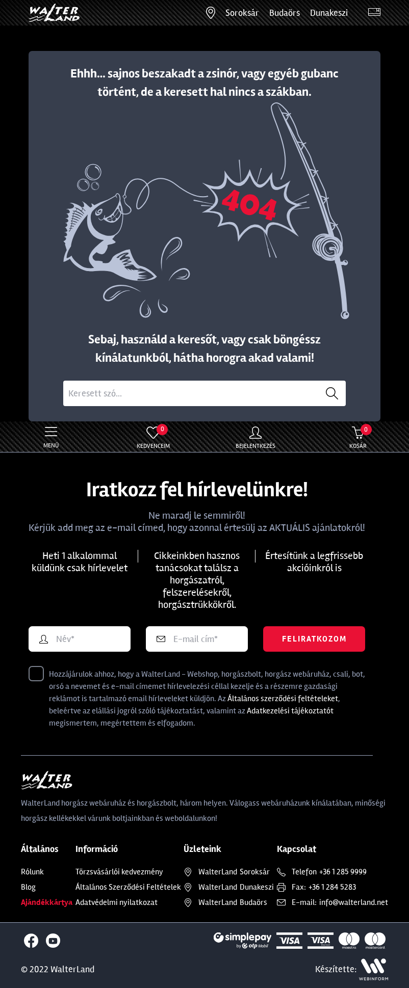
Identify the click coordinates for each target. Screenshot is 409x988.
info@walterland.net (353, 902)
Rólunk (32, 872)
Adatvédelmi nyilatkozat (116, 902)
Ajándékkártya (46, 902)
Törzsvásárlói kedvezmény (119, 872)
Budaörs (284, 12)
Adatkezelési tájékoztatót (290, 711)
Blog (28, 887)
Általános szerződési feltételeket (282, 698)
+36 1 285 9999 (343, 872)
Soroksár (242, 12)
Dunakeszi (329, 12)
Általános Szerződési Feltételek (128, 887)
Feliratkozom (314, 639)
